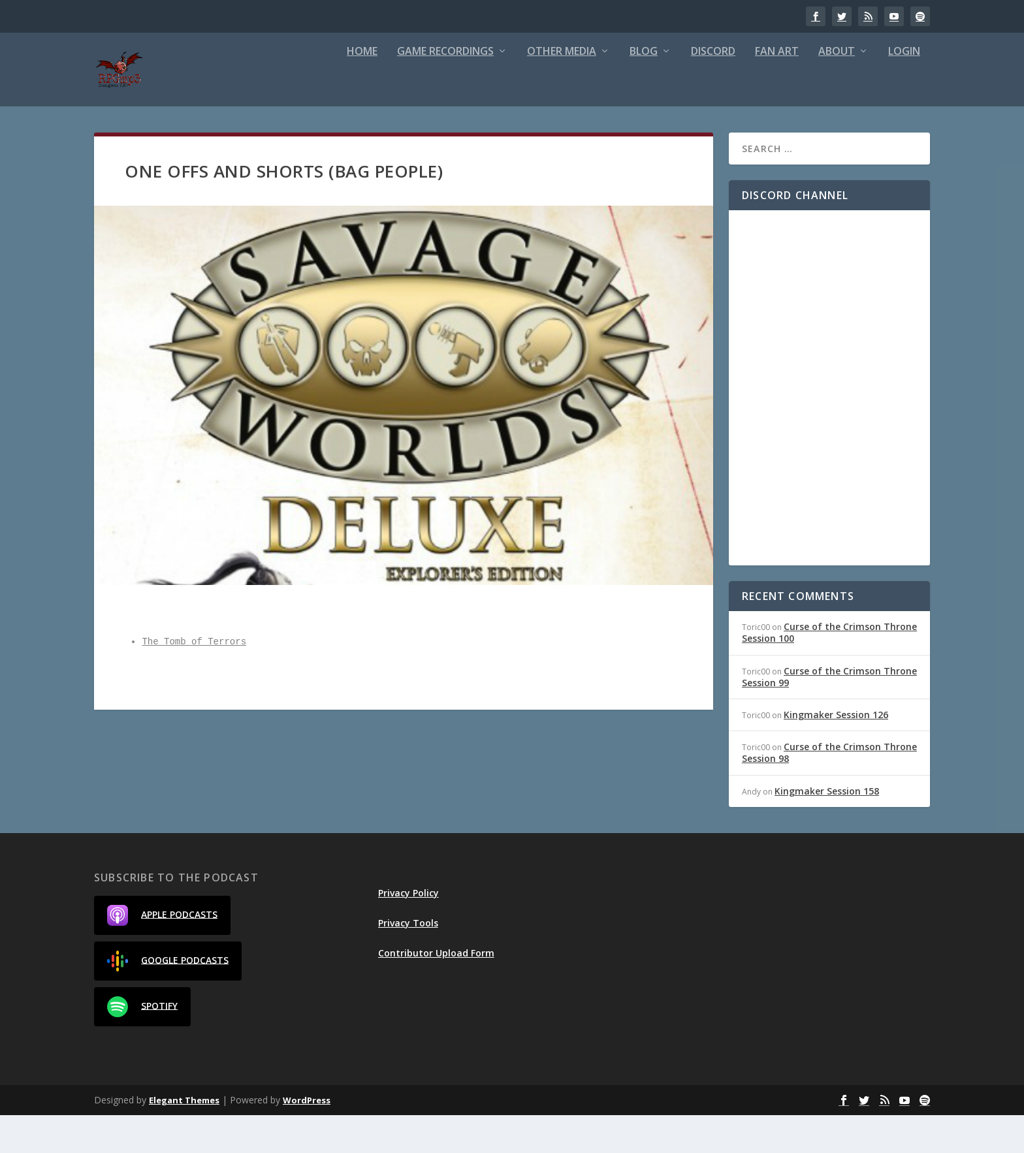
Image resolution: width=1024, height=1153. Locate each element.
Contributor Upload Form (436, 991)
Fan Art (777, 90)
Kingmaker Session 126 (836, 752)
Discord (713, 90)
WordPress (306, 1138)
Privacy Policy (408, 930)
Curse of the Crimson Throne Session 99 (829, 715)
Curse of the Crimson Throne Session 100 (829, 670)
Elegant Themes (184, 1138)
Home (362, 90)
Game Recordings (445, 90)
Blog (644, 90)
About (836, 90)
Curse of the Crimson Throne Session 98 (829, 790)
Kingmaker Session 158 (827, 829)
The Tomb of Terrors (194, 680)
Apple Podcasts (162, 953)
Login (904, 90)
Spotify (142, 1044)
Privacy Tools (408, 961)
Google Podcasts (168, 998)
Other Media (561, 90)
